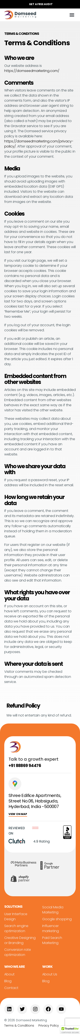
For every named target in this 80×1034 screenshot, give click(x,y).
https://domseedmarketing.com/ (31, 70)
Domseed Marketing (31, 1020)
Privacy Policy (48, 1026)
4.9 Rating (41, 841)
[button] (40, 4)
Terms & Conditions (19, 1026)
